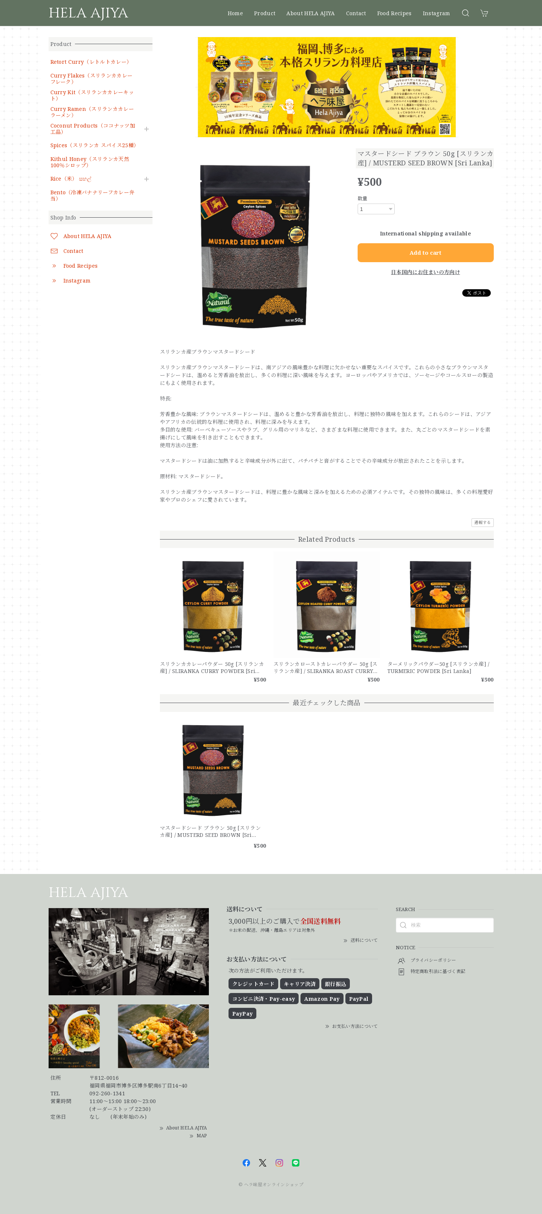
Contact (356, 13)
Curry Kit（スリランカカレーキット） (92, 95)
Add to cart (425, 252)
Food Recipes (394, 13)
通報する (482, 522)
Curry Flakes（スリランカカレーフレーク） (91, 79)
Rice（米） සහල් (71, 179)
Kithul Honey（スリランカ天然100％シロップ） (89, 162)
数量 (363, 198)
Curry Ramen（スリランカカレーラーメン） (92, 112)
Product (264, 13)
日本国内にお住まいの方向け (425, 272)
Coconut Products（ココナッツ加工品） (92, 129)
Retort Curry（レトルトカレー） (91, 62)
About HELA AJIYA (310, 13)
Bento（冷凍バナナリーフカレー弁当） (92, 195)
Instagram (436, 13)
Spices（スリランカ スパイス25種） (94, 145)
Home (235, 13)
